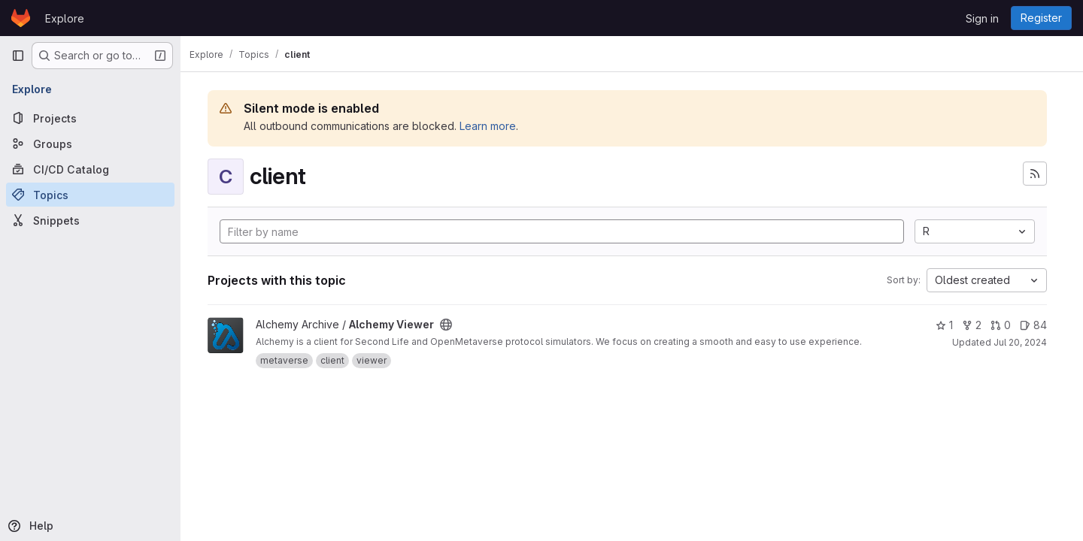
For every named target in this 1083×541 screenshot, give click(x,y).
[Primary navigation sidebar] (18, 56)
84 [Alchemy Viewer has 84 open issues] (1033, 325)
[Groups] (90, 143)
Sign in (982, 18)
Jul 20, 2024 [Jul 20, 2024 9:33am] (1020, 342)
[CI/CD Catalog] (90, 169)
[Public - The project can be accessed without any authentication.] (455, 325)
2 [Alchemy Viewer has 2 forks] (971, 325)
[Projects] (90, 118)
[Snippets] (90, 220)
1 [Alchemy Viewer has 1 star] (944, 325)
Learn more (497, 125)
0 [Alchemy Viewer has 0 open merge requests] (1000, 325)
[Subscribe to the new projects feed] (1035, 174)
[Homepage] (20, 18)
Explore (64, 18)
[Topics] (90, 195)
